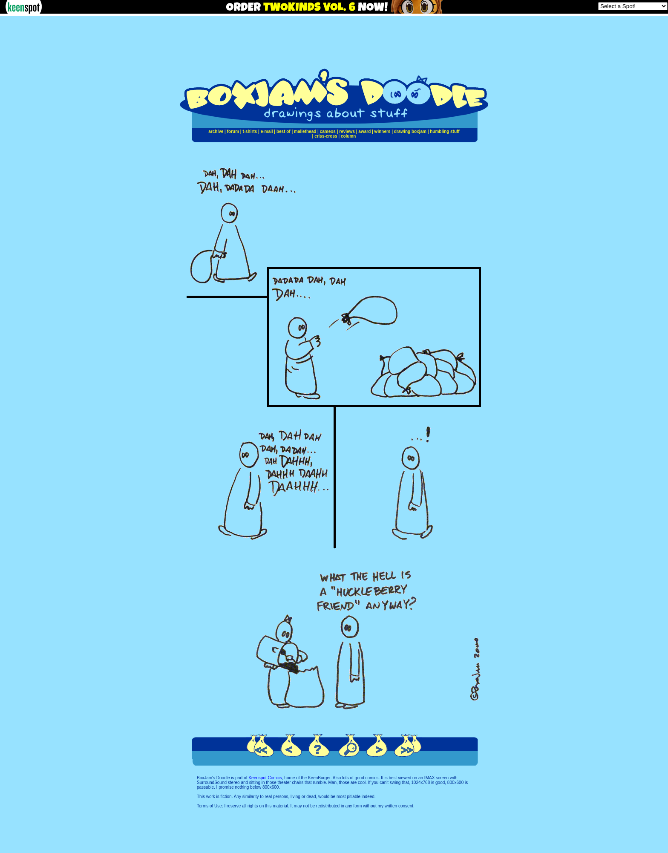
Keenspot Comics (265, 777)
